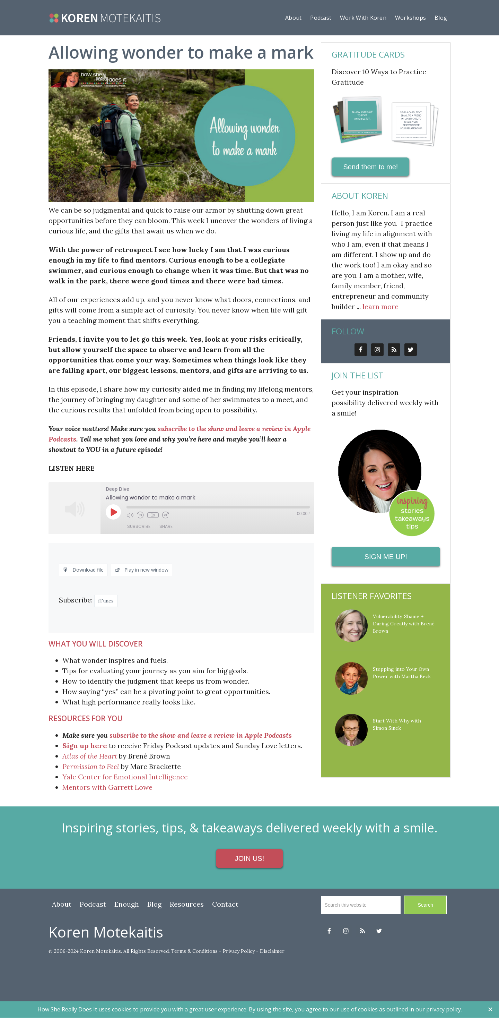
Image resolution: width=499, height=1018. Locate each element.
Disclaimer (272, 951)
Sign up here (84, 745)
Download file (83, 570)
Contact (225, 904)
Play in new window (141, 570)
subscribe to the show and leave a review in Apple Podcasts (201, 735)
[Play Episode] (113, 512)
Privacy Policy (239, 951)
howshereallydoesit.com (105, 18)
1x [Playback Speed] (153, 515)
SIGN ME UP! (386, 557)
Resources (187, 904)
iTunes (106, 601)
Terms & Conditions (194, 951)
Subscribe (138, 526)
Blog (154, 904)
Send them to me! (370, 167)
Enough (126, 904)
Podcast (93, 904)
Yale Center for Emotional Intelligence (125, 776)
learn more (380, 306)
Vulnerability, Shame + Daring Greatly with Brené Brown (404, 623)
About (61, 904)
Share (166, 526)
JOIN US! (249, 858)
